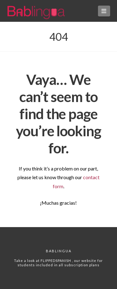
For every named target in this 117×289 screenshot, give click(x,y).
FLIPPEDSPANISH (56, 261)
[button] (104, 11)
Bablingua (58, 251)
